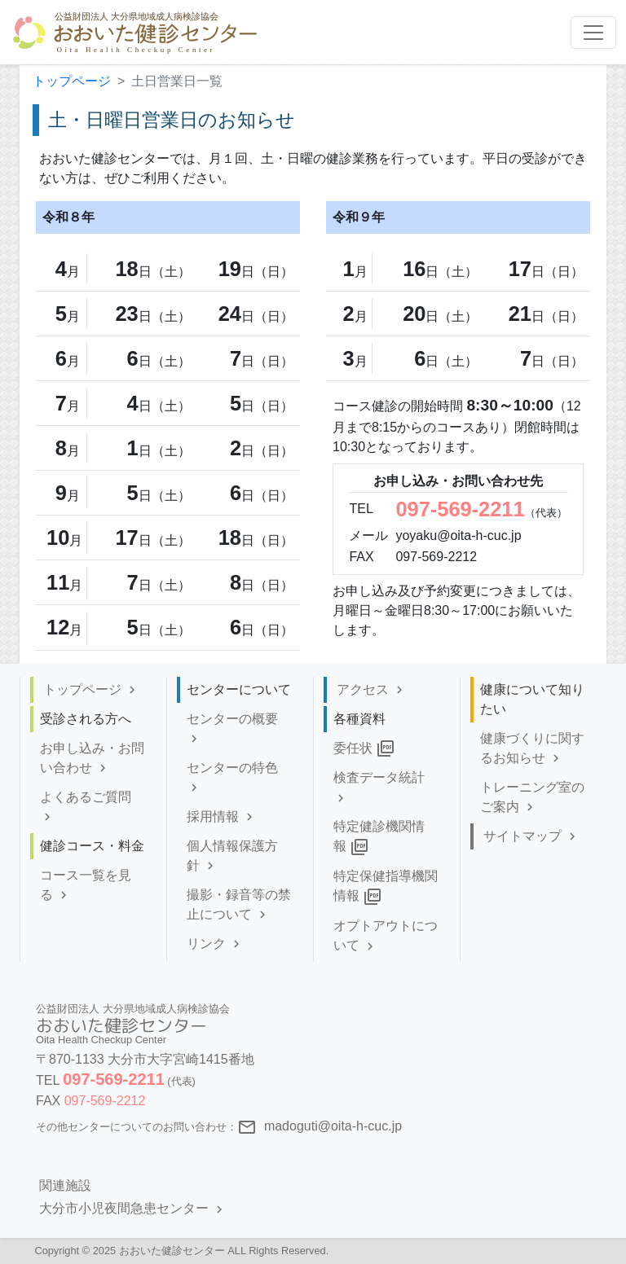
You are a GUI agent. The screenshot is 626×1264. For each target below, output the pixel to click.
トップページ (72, 81)
